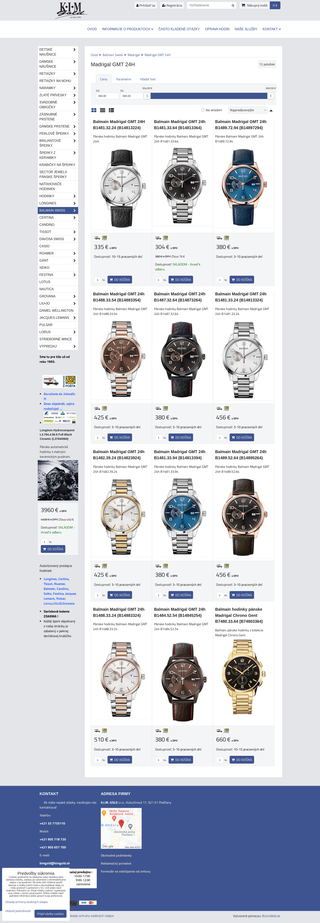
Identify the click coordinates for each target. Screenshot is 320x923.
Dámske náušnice (58, 64)
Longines (58, 203)
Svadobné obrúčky (58, 105)
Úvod (92, 29)
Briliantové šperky (58, 143)
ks (99, 280)
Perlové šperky (58, 133)
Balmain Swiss (58, 210)
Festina (58, 274)
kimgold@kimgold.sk (55, 863)
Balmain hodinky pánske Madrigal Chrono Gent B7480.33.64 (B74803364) (239, 615)
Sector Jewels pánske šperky (53, 174)
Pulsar (45, 325)
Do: (131, 94)
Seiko (44, 267)
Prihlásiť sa (145, 5)
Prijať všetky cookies (50, 913)
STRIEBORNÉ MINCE (55, 339)
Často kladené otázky (179, 29)
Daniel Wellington (56, 310)
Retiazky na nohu (55, 81)
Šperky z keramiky (58, 155)
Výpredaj (58, 346)
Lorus (58, 332)
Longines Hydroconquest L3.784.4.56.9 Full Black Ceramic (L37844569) (57, 434)
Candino (46, 224)
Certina (58, 217)
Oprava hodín (217, 29)
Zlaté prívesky (58, 95)
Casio (44, 246)
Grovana (58, 296)
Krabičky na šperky (57, 165)
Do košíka (120, 279)
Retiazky (58, 73)
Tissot (58, 232)
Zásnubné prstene (58, 117)
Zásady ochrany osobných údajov (91, 915)
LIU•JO (58, 303)
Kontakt (272, 29)
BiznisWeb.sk (271, 915)
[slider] (147, 96)
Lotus (44, 282)
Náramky (58, 88)
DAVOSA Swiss (58, 239)
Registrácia (172, 5)
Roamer (58, 253)
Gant (58, 260)
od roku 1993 (75, 17)
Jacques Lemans (58, 317)
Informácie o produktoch (127, 29)
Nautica (46, 289)
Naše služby (246, 29)
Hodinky (58, 196)
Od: (107, 94)
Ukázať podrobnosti (18, 911)
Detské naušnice (58, 52)
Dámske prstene (58, 126)
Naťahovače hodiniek (50, 186)
